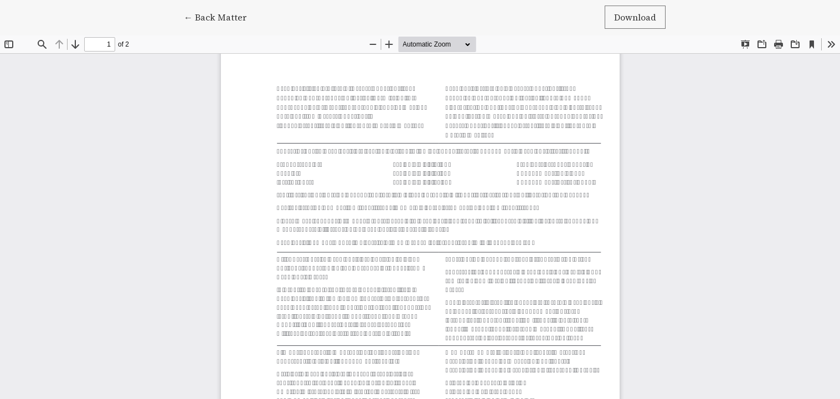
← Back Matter (220, 16)
